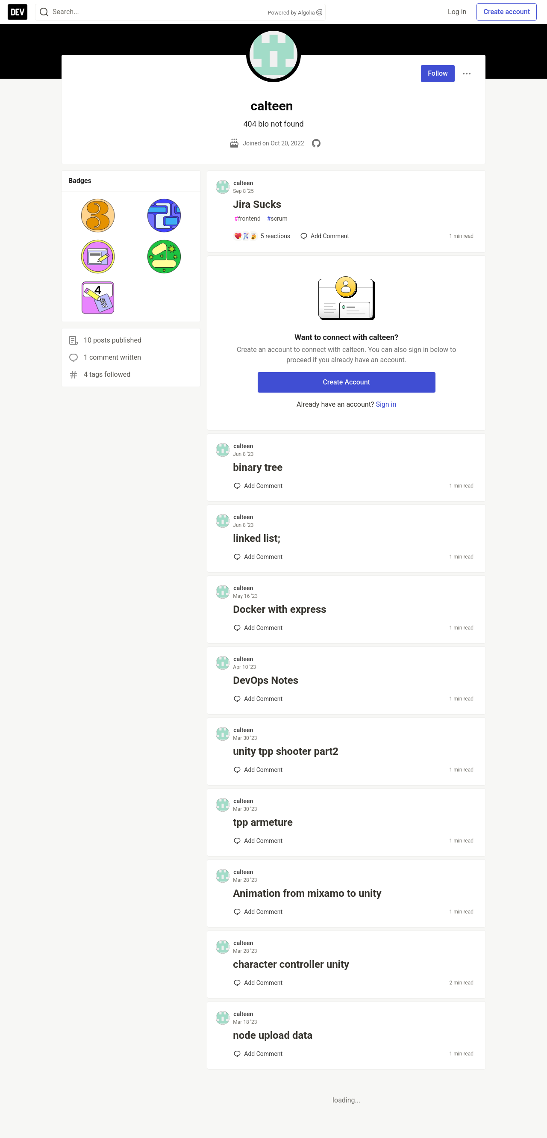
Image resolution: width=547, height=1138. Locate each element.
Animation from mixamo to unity (307, 893)
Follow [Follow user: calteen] (438, 73)
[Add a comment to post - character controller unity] (258, 983)
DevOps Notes (265, 680)
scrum (277, 218)
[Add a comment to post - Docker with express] (258, 628)
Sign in (386, 404)
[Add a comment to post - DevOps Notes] (258, 699)
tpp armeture (263, 822)
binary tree (257, 467)
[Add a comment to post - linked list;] (258, 557)
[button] (98, 215)
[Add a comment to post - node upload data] (258, 1054)
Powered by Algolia (295, 12)
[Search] (44, 12)
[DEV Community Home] (17, 12)
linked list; (256, 538)
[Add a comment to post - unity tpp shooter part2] (258, 770)
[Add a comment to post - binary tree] (258, 486)
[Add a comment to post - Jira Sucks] (262, 236)
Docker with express (279, 609)
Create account (506, 12)
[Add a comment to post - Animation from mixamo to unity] (258, 912)
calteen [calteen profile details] (243, 183)
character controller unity (291, 964)
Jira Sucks (257, 204)
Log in (457, 12)
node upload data (272, 1035)
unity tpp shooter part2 (285, 751)
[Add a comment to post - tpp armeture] (258, 841)
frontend (247, 218)
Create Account (346, 382)
